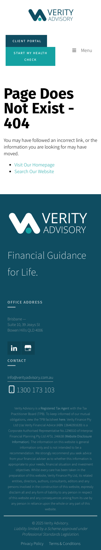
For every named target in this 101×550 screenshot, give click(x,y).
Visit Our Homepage (34, 164)
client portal (20, 38)
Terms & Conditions (64, 543)
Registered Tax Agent (55, 408)
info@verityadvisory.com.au (30, 377)
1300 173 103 (36, 389)
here (62, 419)
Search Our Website (34, 171)
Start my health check (29, 50)
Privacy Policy (32, 543)
